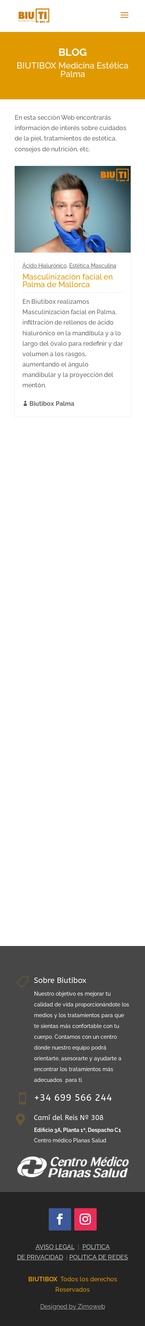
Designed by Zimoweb (72, 1306)
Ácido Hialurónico (44, 266)
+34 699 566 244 (73, 1097)
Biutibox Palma (51, 403)
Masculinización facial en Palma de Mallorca (67, 280)
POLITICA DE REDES (98, 1257)
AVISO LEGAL (55, 1247)
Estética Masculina (92, 266)
